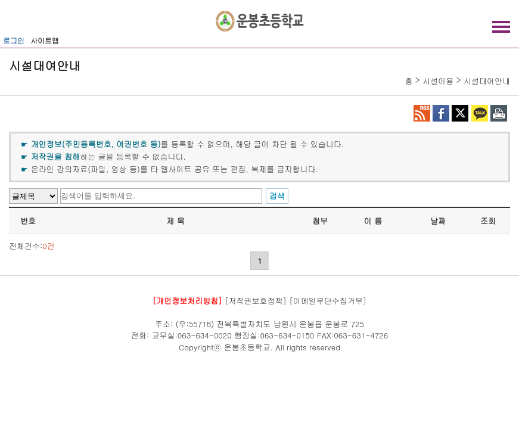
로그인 (13, 40)
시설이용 (437, 80)
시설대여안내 (487, 80)
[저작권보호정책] (256, 300)
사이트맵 (44, 40)
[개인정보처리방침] (187, 300)
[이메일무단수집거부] (327, 300)
